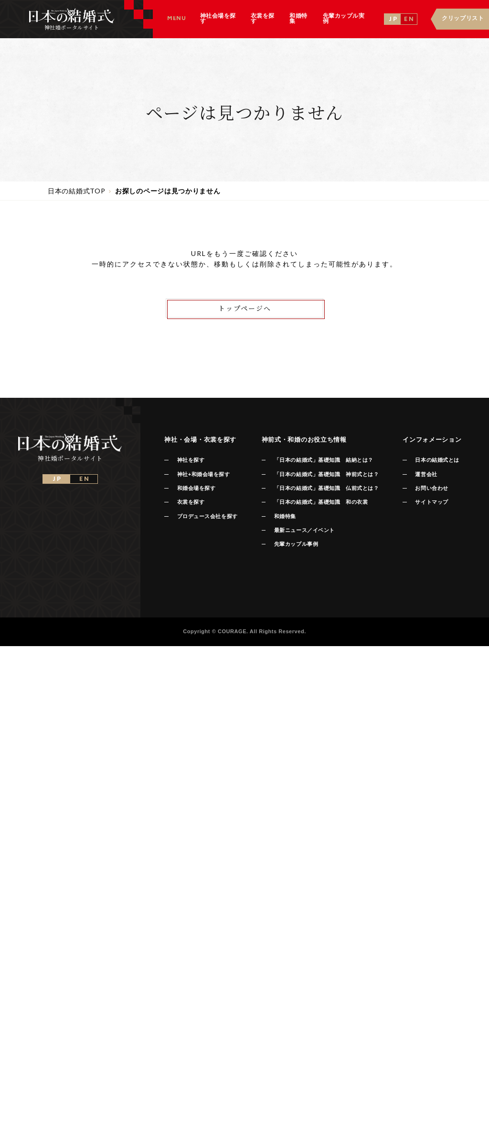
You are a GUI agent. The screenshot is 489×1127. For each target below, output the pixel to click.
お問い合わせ (431, 488)
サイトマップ (431, 502)
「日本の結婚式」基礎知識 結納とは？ (323, 460)
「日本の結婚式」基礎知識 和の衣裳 (321, 502)
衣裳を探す (191, 502)
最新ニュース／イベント (304, 530)
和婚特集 (285, 516)
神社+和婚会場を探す (203, 474)
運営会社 (426, 474)
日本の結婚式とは (437, 460)
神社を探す (191, 460)
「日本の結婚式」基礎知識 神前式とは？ (326, 474)
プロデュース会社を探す (207, 516)
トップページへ (244, 308)
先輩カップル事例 (296, 544)
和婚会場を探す (196, 488)
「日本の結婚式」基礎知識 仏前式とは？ (326, 488)
